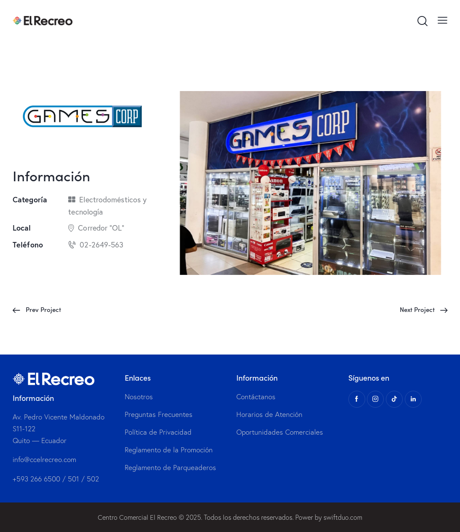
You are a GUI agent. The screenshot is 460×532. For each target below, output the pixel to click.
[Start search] (422, 21)
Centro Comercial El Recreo (137, 517)
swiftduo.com (343, 517)
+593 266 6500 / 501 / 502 (56, 478)
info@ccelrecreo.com (44, 459)
